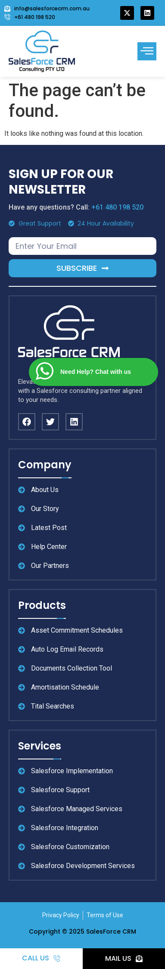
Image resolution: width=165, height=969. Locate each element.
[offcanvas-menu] (146, 51)
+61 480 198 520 (117, 207)
